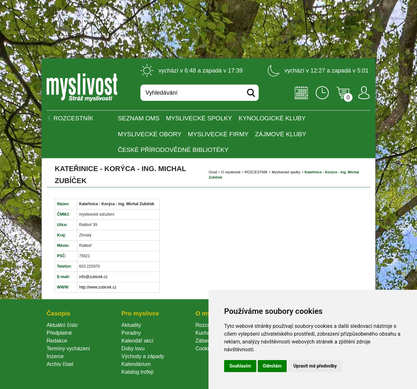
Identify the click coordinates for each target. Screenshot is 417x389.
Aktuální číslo (62, 325)
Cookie (204, 348)
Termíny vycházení (68, 348)
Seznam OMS (139, 118)
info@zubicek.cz (93, 277)
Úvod (213, 172)
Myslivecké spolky (199, 118)
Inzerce (55, 356)
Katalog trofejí (138, 372)
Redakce (57, 340)
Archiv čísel (60, 364)
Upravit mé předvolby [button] (315, 366)
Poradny (131, 333)
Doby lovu (133, 348)
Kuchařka (206, 333)
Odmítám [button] (272, 366)
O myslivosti (230, 172)
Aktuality (131, 325)
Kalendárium (136, 364)
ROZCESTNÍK (256, 172)
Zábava (204, 340)
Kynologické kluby (272, 118)
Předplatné (59, 333)
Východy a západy (143, 356)
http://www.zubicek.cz (98, 287)
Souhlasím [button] (240, 366)
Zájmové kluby (280, 134)
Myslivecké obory (149, 134)
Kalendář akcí (137, 340)
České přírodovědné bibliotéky (173, 149)
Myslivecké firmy (218, 134)
